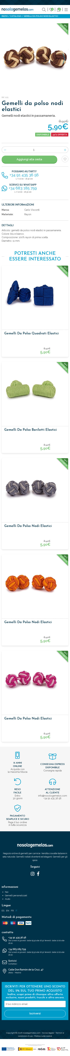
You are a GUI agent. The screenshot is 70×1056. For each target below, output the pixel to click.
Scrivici (35, 962)
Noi (6, 892)
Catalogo (15, 16)
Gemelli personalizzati (16, 895)
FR (12, 910)
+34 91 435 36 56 (35, 940)
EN (7, 910)
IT (16, 910)
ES (3, 910)
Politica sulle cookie (43, 1036)
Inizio (5, 16)
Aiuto (7, 899)
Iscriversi (35, 1013)
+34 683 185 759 (35, 952)
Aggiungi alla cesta (29, 159)
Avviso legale (48, 1033)
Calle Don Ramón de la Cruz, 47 (35, 971)
